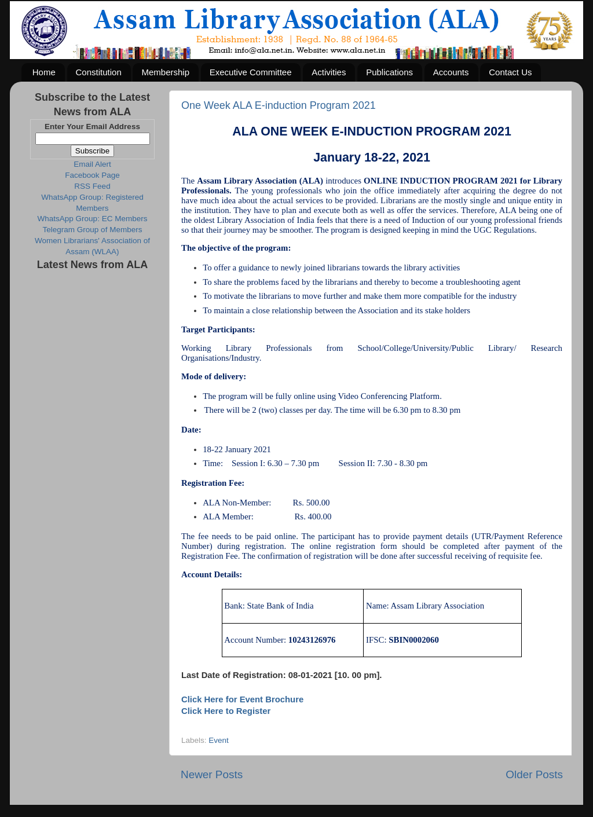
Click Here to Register (225, 711)
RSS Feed (92, 186)
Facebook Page (92, 175)
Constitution (99, 72)
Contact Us (510, 72)
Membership (165, 72)
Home (44, 72)
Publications (389, 72)
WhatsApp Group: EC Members (93, 218)
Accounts (451, 72)
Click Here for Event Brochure (242, 699)
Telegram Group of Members (92, 229)
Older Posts (534, 774)
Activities (329, 72)
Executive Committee (251, 72)
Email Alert (92, 164)
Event (218, 740)
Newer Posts (212, 774)
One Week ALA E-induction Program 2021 (278, 105)
